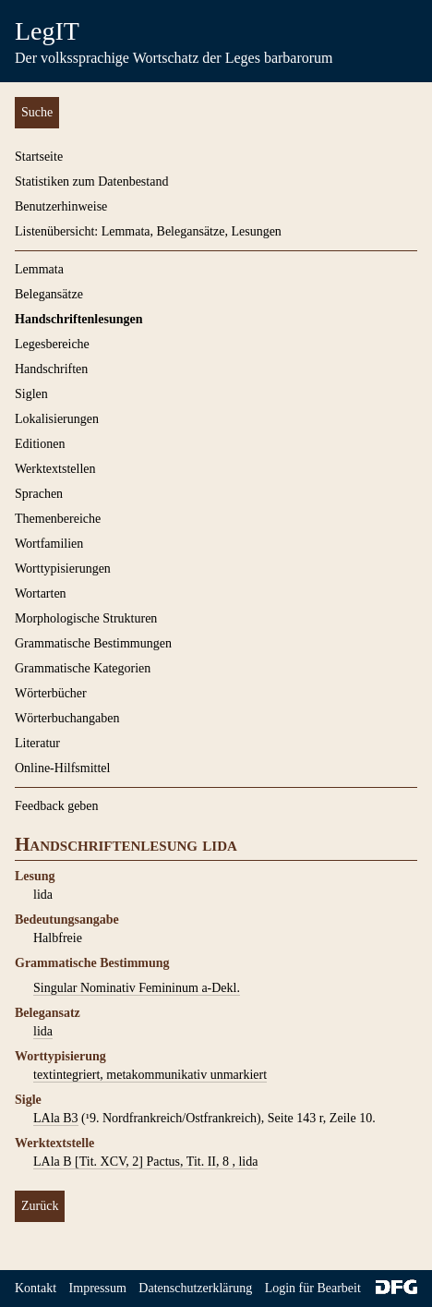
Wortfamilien (49, 544)
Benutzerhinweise (61, 206)
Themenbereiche (58, 519)
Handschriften (51, 369)
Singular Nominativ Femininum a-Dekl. (136, 988)
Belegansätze (49, 294)
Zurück (39, 1206)
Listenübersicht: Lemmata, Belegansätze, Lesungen (148, 231)
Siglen (31, 394)
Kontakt (35, 1288)
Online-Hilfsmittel (62, 768)
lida (43, 1031)
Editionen (40, 444)
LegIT (47, 31)
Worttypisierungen (63, 568)
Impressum (97, 1288)
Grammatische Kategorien (82, 668)
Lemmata (39, 269)
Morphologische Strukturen (86, 618)
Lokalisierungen (57, 419)
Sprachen (39, 494)
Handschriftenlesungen (78, 319)
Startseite (39, 156)
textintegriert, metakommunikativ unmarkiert (150, 1075)
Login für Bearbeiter (318, 1288)
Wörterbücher (51, 693)
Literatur (37, 743)
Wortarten (40, 593)
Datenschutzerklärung (195, 1288)
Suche (37, 112)
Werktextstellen (55, 469)
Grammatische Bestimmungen (93, 643)
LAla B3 (55, 1118)
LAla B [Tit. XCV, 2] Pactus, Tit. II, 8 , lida (145, 1161)
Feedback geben (57, 806)
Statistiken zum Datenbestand (91, 181)
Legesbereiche (52, 344)
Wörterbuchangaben (67, 718)
